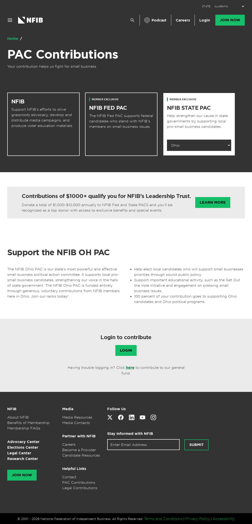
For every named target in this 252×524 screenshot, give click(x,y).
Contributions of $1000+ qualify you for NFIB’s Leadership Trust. (106, 196)
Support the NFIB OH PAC (58, 252)
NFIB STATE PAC (189, 108)
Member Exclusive (105, 99)
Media (67, 409)
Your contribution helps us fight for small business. (52, 66)
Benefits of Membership (28, 422)
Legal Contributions (79, 488)
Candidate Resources (81, 455)
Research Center (22, 458)
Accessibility (224, 518)
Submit (196, 445)
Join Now (230, 20)
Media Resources (77, 417)
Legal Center (19, 453)
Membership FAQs (23, 428)
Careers (183, 20)
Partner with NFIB (79, 436)
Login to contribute (126, 337)
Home (13, 38)
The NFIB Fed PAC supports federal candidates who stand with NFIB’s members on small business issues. (121, 121)
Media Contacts (76, 422)
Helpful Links (74, 468)
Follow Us (116, 409)
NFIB (17, 101)
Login (204, 20)
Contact (69, 477)
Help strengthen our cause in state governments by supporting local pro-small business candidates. (197, 121)
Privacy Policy (197, 518)
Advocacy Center (23, 441)
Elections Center (22, 447)
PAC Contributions (62, 54)
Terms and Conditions (163, 518)
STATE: (206, 6)
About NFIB (18, 417)
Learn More (213, 202)
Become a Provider (79, 450)
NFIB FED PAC (108, 108)
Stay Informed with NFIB (130, 433)
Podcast (159, 20)
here (130, 367)
